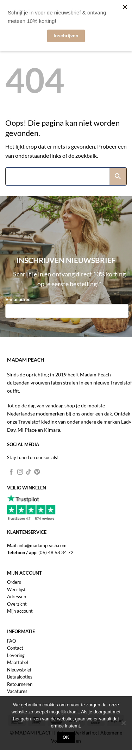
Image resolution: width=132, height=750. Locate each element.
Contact (15, 648)
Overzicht (17, 604)
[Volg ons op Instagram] (20, 472)
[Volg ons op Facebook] (11, 472)
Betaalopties (19, 677)
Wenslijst (16, 589)
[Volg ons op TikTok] (28, 472)
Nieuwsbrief (19, 670)
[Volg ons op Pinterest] (37, 472)
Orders (14, 582)
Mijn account (20, 611)
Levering (16, 655)
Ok (66, 737)
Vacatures (17, 691)
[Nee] (123, 725)
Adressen (16, 596)
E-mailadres (17, 299)
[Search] (57, 176)
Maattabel (17, 662)
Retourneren (19, 684)
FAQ (11, 641)
